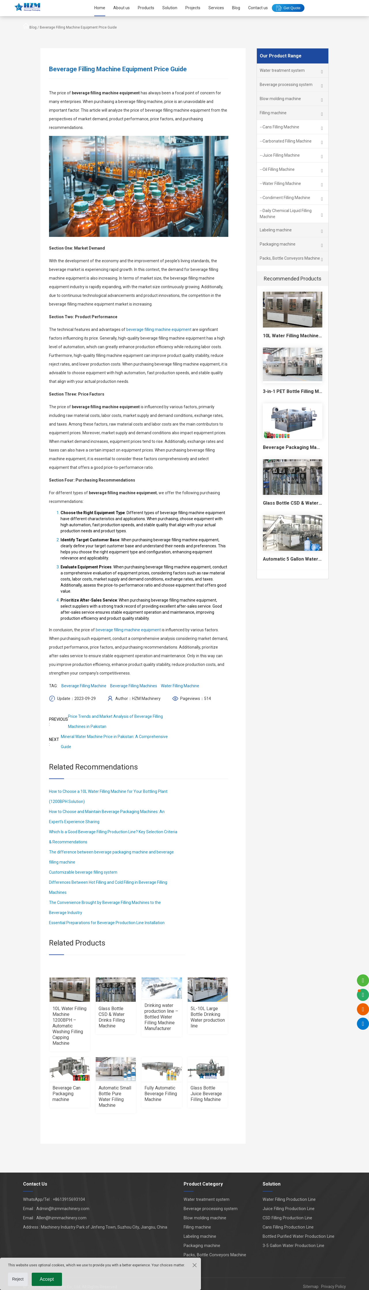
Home (98, 7)
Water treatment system (208, 1199)
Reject (18, 1279)
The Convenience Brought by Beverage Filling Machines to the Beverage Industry (105, 907)
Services (215, 7)
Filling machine (199, 1227)
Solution (168, 7)
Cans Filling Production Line (290, 1227)
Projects (191, 7)
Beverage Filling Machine (83, 686)
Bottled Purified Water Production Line (299, 1236)
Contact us (257, 7)
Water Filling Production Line (290, 1199)
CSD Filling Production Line (289, 1218)
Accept (47, 1279)
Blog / (34, 27)
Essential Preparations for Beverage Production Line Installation (107, 922)
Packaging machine (204, 1245)
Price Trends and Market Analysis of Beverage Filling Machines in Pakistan (115, 721)
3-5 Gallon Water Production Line (294, 1245)
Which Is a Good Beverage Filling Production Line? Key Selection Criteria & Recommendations (113, 837)
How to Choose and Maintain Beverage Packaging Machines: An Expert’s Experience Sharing (107, 816)
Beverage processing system (212, 1208)
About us (120, 7)
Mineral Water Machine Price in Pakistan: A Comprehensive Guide (114, 741)
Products (145, 7)
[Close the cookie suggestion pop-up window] (194, 1265)
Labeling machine (202, 1236)
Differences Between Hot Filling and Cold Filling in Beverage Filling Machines (108, 887)
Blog (235, 7)
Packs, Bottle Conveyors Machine (216, 1254)
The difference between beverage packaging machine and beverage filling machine (111, 857)
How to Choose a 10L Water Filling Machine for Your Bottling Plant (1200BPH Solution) (108, 796)
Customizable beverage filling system (83, 872)
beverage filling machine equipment (158, 329)
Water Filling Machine (180, 686)
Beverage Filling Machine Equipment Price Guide (78, 27)
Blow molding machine (206, 1218)
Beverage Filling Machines (133, 686)
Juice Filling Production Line (290, 1208)
